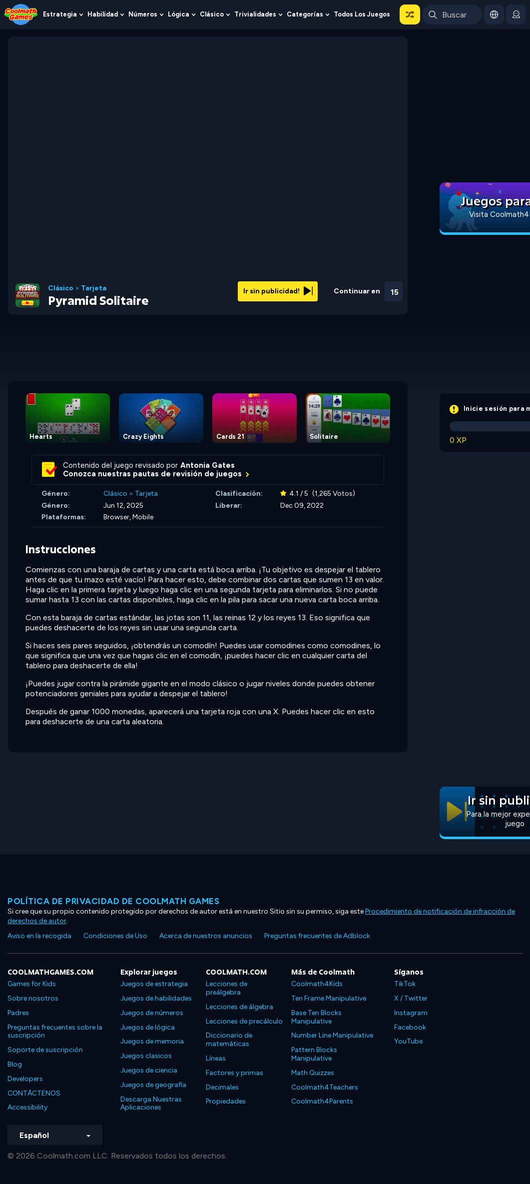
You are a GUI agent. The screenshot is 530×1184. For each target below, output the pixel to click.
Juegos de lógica (147, 1027)
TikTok (405, 984)
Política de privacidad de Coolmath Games (113, 901)
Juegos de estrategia (154, 984)
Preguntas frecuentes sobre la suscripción (54, 1031)
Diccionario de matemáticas (229, 1039)
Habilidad (102, 14)
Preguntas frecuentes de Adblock (317, 936)
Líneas (216, 1058)
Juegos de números (151, 1013)
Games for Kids (31, 984)
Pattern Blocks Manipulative (314, 1054)
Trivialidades (255, 14)
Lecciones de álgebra (239, 1007)
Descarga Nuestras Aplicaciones (151, 1103)
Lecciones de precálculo (244, 1021)
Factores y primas (234, 1073)
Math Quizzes (312, 1073)
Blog (14, 1064)
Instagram (411, 1013)
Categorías (305, 14)
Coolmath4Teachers (324, 1087)
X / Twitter (411, 998)
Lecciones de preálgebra (226, 988)
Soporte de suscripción (45, 1050)
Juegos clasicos (146, 1056)
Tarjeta (93, 288)
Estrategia (60, 14)
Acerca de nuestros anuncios (205, 936)
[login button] (516, 14)
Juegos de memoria (152, 1041)
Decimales (222, 1087)
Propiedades (226, 1101)
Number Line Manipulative (332, 1035)
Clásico (212, 14)
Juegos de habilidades (156, 998)
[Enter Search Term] (452, 14)
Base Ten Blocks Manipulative (316, 1017)
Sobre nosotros (32, 998)
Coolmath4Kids (317, 984)
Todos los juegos (362, 14)
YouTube (408, 1041)
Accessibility (27, 1107)
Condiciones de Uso (115, 936)
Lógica (178, 14)
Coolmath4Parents (322, 1101)
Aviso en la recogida (39, 936)
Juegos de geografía (153, 1085)
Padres (18, 1013)
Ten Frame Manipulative (328, 998)
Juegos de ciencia (148, 1070)
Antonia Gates (207, 465)
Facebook (410, 1027)
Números (142, 14)
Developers (25, 1079)
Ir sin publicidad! (278, 291)
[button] (410, 14)
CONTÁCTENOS (33, 1093)
